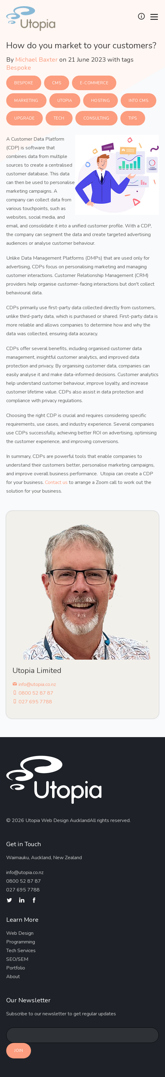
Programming (20, 942)
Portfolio (15, 968)
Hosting (100, 100)
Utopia (64, 100)
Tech (59, 118)
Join (18, 1050)
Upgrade (24, 118)
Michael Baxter (36, 59)
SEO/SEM (17, 959)
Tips (132, 118)
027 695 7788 (32, 701)
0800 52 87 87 (32, 693)
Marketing (26, 100)
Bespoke (18, 68)
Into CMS (138, 100)
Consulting (96, 118)
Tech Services (21, 950)
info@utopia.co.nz (34, 684)
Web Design (19, 933)
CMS (56, 83)
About (13, 976)
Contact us (56, 482)
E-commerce (94, 83)
